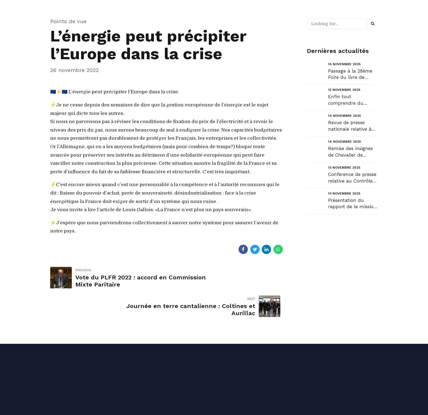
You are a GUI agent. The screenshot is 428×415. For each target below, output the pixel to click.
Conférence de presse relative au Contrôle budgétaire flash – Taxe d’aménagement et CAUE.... (352, 178)
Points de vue (68, 21)
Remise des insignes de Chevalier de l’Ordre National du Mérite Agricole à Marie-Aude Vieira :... (351, 152)
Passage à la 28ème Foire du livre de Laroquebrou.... (350, 74)
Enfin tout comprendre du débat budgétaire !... (350, 100)
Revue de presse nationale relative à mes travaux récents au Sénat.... (351, 126)
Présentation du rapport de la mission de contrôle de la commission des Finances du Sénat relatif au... (352, 204)
